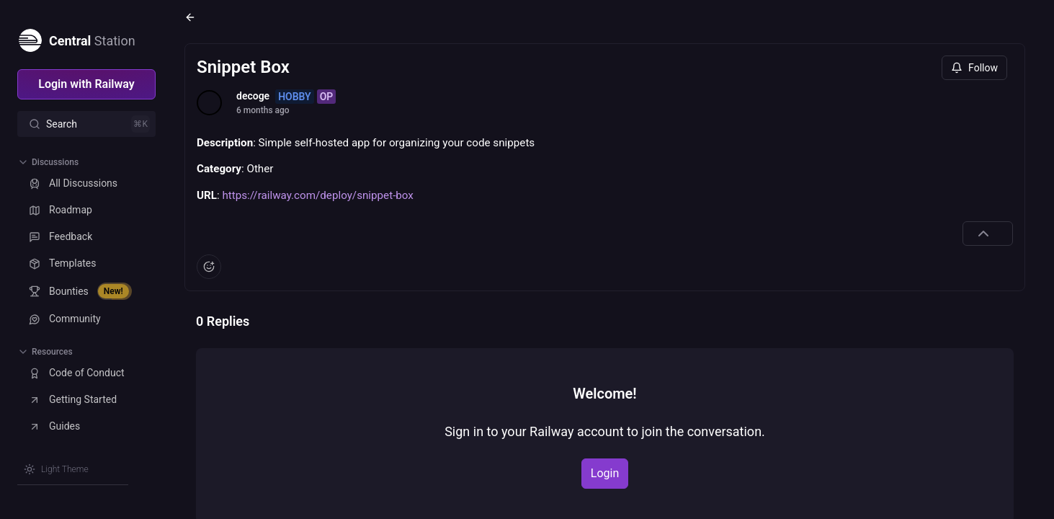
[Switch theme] (56, 469)
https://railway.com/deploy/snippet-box (317, 195)
